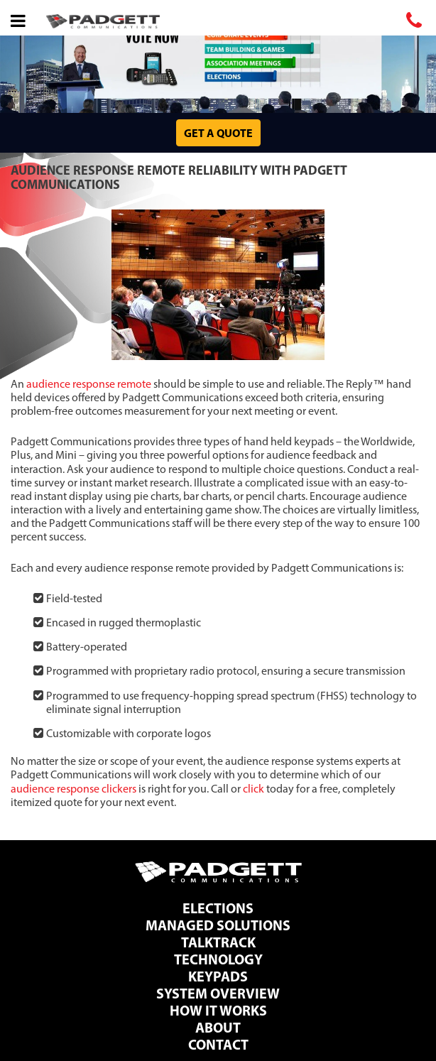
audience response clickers (73, 788)
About (218, 1027)
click (253, 788)
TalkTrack (218, 942)
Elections (218, 908)
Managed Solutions (218, 925)
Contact (218, 1044)
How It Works (218, 1010)
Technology (218, 959)
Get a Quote (218, 133)
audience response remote (88, 384)
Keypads (218, 976)
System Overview (218, 993)
